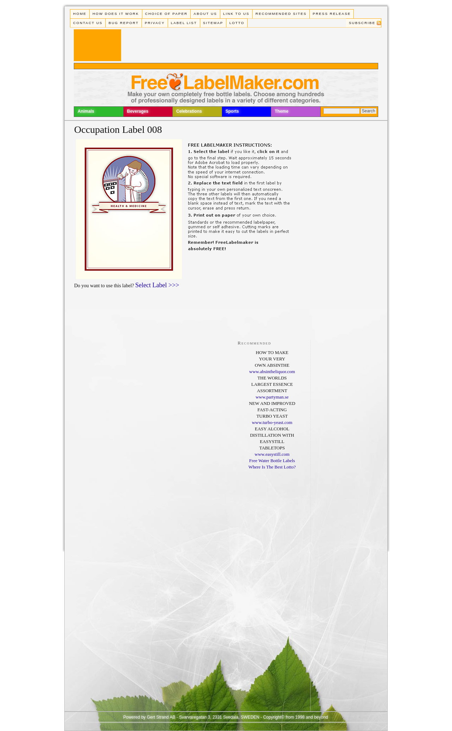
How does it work (116, 14)
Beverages (138, 111)
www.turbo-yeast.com (272, 422)
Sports (232, 111)
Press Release (332, 14)
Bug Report (124, 23)
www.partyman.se (272, 397)
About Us (205, 14)
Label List (184, 23)
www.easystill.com (272, 454)
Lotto (236, 23)
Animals (86, 111)
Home (80, 14)
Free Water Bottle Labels (272, 460)
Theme (282, 111)
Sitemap (213, 23)
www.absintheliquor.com (272, 371)
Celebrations (189, 111)
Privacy (155, 23)
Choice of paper (166, 14)
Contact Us (87, 23)
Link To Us (236, 14)
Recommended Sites (281, 14)
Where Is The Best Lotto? (272, 467)
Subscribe (362, 23)
